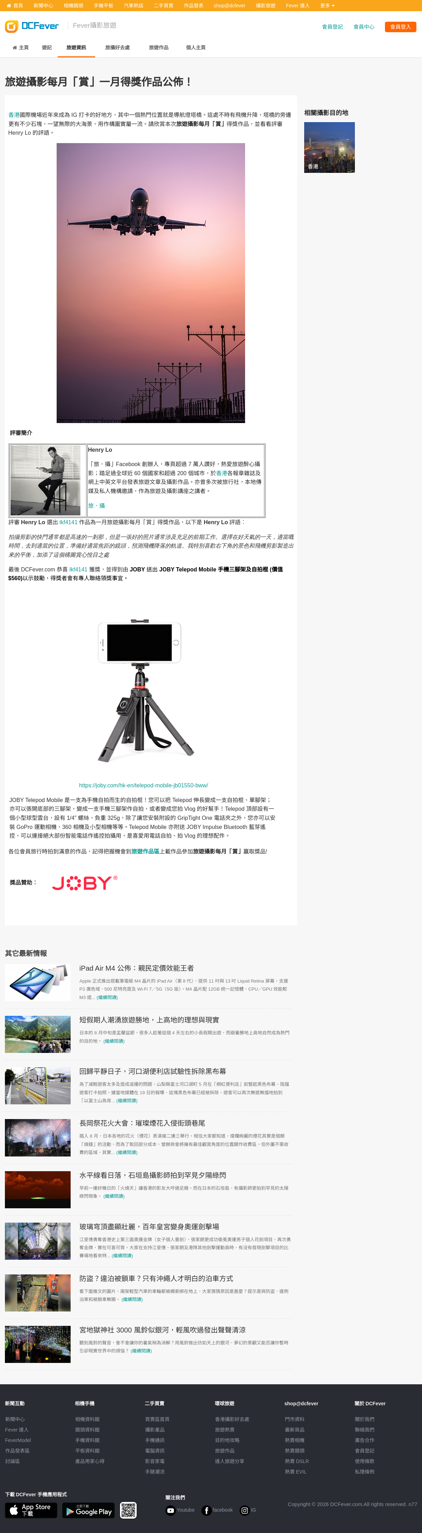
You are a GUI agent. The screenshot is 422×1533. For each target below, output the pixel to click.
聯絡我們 (364, 1430)
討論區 (12, 1461)
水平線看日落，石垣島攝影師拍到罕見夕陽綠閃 (152, 1175)
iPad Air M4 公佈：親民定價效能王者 (136, 968)
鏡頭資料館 (87, 1430)
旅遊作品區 (145, 852)
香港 (14, 115)
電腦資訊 (155, 1451)
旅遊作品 (225, 1451)
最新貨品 (295, 1430)
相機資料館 (87, 1419)
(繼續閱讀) (107, 997)
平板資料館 (87, 1451)
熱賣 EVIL (296, 1472)
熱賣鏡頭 (295, 1451)
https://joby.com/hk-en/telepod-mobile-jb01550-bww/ (143, 785)
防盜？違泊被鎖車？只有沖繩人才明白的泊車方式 (156, 1278)
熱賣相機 (295, 1440)
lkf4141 (68, 522)
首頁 (15, 5)
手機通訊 (155, 1440)
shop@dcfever (229, 5)
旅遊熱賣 (225, 1430)
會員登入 (400, 27)
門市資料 (295, 1419)
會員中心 (363, 27)
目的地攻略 (227, 1440)
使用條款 (364, 1461)
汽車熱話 (133, 5)
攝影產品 (155, 1430)
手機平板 (103, 5)
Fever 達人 (298, 5)
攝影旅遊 (266, 5)
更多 (327, 5)
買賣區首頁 (157, 1419)
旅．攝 (96, 506)
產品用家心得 (90, 1461)
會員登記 (332, 27)
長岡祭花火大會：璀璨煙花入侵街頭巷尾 (142, 1123)
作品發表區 (17, 1451)
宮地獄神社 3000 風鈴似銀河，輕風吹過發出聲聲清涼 (162, 1330)
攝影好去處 (232, 1419)
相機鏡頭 (73, 5)
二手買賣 (163, 5)
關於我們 (364, 1419)
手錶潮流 (155, 1472)
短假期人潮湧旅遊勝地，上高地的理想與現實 (149, 1020)
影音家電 (155, 1461)
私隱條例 (364, 1472)
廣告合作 (364, 1440)
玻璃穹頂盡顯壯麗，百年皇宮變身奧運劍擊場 (149, 1227)
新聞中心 (43, 5)
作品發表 (193, 5)
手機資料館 (87, 1440)
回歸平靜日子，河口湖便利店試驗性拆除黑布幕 (152, 1071)
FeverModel (18, 1440)
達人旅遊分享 (229, 1461)
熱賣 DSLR (297, 1461)
